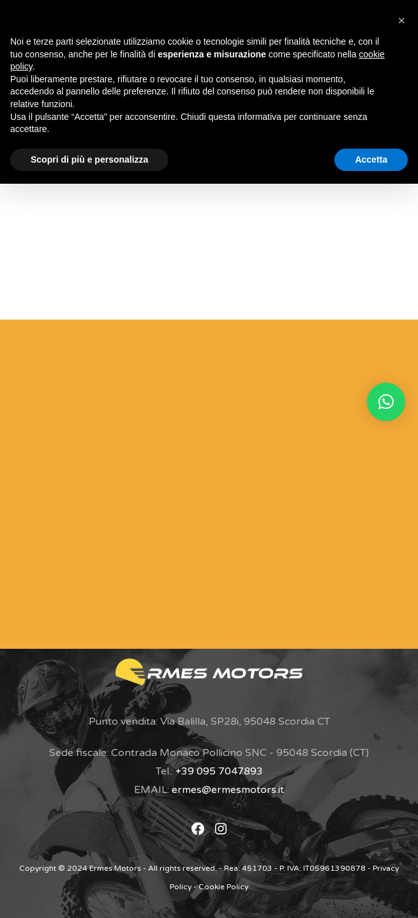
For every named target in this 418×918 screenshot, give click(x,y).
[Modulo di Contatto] (189, 481)
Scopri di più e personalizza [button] (89, 159)
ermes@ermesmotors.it (228, 789)
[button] (386, 402)
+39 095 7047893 (219, 771)
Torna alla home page (209, 280)
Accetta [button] (371, 159)
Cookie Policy (223, 886)
